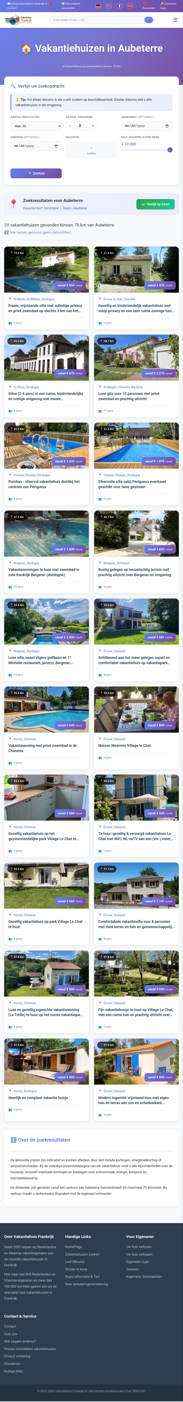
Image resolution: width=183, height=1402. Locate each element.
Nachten (72, 137)
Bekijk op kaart (155, 205)
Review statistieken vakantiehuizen (30, 1350)
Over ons (10, 1335)
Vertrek (25, 137)
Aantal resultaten (25, 117)
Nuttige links (13, 1372)
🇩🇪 (98, 6)
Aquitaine (80, 209)
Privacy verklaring (17, 1357)
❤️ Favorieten (149, 6)
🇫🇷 (119, 6)
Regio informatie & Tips (82, 1277)
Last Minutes (74, 1262)
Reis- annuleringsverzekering (86, 1285)
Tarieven (132, 1270)
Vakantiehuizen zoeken (82, 1255)
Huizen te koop (76, 1270)
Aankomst (137, 117)
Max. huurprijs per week (140, 137)
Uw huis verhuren (139, 1247)
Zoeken (36, 174)
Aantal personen (79, 117)
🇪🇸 (130, 6)
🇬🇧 (109, 6)
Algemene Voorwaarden (144, 1277)
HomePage (73, 1247)
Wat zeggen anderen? (20, 1342)
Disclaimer (12, 1364)
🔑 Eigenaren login (168, 6)
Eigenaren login (137, 1262)
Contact (10, 1327)
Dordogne (51, 209)
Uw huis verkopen (139, 1255)
